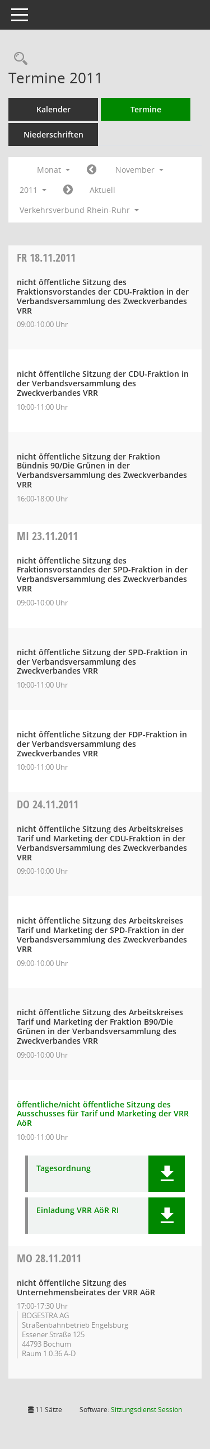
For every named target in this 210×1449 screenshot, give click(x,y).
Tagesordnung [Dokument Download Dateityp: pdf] (63, 1168)
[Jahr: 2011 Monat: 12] (68, 190)
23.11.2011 (47, 535)
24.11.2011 (47, 804)
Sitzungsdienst (146, 1409)
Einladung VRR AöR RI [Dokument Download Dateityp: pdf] (77, 1210)
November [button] (139, 169)
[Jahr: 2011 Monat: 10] (91, 170)
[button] (166, 1174)
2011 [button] (33, 189)
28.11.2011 (49, 1258)
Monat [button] (53, 169)
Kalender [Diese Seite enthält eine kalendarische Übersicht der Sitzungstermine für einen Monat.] (53, 109)
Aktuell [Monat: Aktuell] (102, 189)
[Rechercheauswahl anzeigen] (17, 59)
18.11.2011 (46, 257)
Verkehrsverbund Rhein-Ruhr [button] (79, 210)
